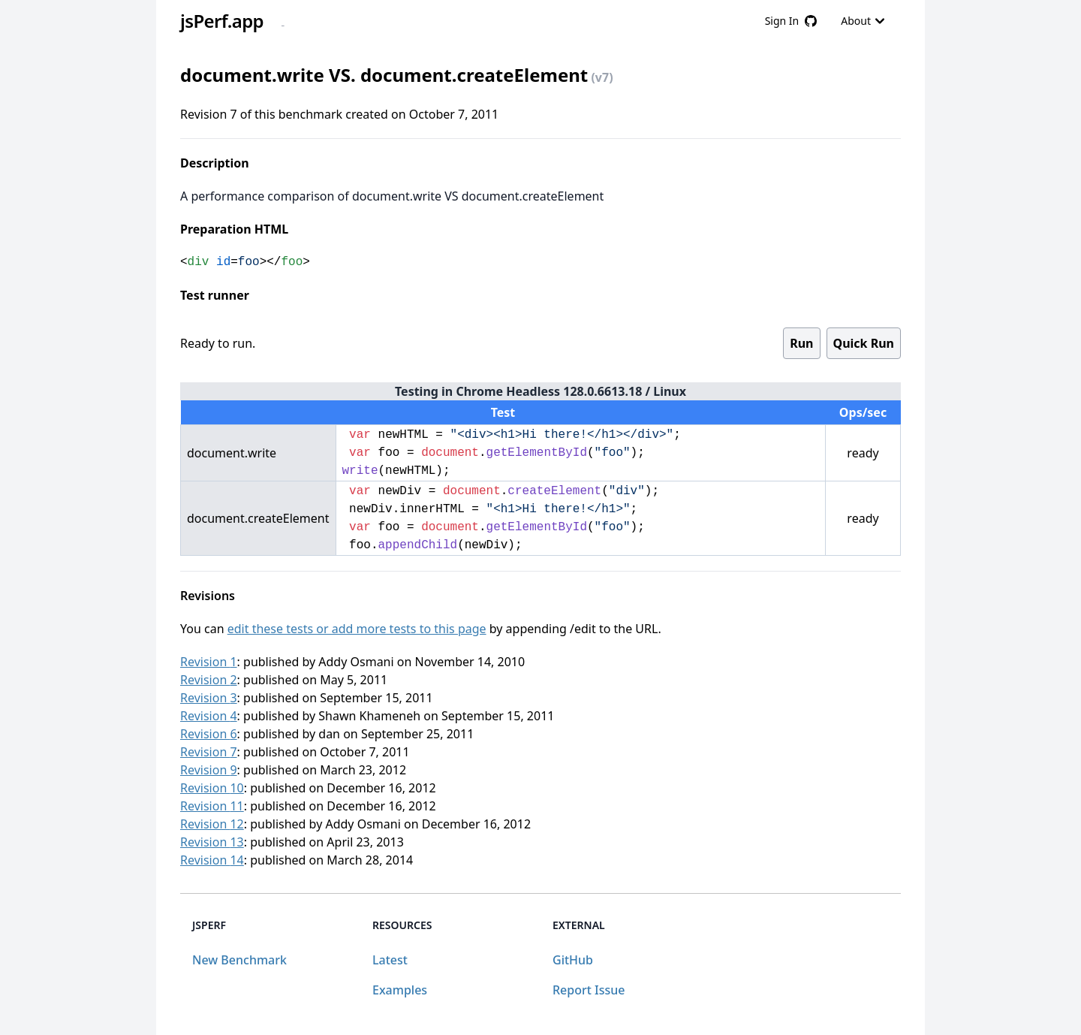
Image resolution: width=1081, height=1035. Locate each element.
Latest (390, 960)
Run (801, 343)
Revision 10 (212, 788)
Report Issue (589, 990)
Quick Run (863, 343)
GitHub (573, 960)
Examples (399, 990)
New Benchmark (239, 960)
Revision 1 (208, 661)
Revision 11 (212, 806)
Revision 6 (208, 734)
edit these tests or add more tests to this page (356, 628)
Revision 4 (208, 716)
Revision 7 (208, 752)
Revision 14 (212, 860)
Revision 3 (208, 697)
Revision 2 (208, 679)
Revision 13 (212, 842)
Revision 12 (212, 824)
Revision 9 (208, 770)
